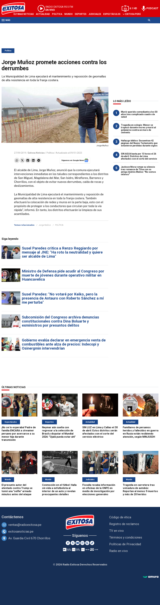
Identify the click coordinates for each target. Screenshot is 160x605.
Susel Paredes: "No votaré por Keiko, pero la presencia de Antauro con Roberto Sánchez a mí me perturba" (63, 298)
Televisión (19, 26)
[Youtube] (77, 543)
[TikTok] (92, 543)
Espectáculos (111, 14)
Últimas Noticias (23, 14)
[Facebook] (68, 543)
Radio (31, 26)
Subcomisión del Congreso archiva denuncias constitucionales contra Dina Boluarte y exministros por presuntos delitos (60, 321)
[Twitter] (73, 543)
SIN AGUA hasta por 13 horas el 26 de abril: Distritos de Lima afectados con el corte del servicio (139, 156)
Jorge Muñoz (45, 225)
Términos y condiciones (125, 537)
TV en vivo (116, 531)
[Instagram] (82, 543)
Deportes (80, 14)
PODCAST (152, 8)
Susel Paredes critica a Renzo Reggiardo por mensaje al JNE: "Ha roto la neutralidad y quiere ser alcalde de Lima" (62, 252)
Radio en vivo (118, 551)
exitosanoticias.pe (20, 531)
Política (57, 14)
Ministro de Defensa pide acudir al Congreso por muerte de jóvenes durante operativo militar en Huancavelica (63, 275)
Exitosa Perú (133, 14)
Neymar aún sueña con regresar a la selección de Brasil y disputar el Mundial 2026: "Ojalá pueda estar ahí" (59, 432)
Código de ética (120, 517)
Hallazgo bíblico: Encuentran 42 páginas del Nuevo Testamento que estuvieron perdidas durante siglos (139, 143)
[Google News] (87, 543)
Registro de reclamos (124, 524)
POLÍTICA (59, 225)
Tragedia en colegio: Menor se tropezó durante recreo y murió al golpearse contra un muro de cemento (138, 129)
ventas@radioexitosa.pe (24, 525)
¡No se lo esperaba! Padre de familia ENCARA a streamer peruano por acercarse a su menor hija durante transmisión (19, 433)
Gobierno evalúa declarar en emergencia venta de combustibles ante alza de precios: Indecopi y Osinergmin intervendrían (64, 344)
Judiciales (95, 14)
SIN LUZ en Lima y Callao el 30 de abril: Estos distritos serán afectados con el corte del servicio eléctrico (100, 432)
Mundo (68, 14)
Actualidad (43, 14)
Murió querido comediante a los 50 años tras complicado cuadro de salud (139, 114)
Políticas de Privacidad (125, 544)
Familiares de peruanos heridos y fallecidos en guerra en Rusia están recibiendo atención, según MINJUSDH (140, 432)
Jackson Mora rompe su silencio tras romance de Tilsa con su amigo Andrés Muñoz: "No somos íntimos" (138, 171)
